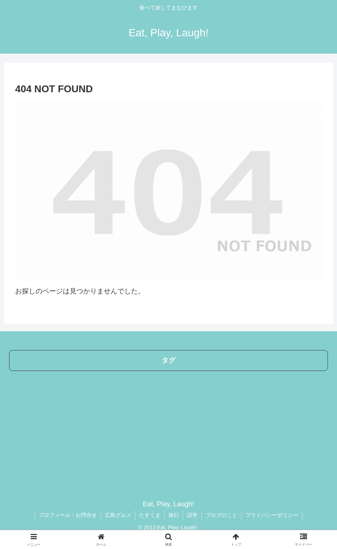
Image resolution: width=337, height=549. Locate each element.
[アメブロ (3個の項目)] (310, 441)
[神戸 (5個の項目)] (315, 415)
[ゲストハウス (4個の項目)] (178, 428)
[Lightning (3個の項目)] (42, 453)
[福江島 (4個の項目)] (287, 428)
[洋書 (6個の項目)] (288, 415)
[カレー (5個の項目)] (24, 428)
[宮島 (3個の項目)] (281, 441)
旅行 (173, 515)
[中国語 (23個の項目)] (61, 402)
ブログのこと (221, 515)
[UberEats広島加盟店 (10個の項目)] (38, 415)
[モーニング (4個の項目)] (136, 428)
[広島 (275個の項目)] (22, 377)
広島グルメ (118, 515)
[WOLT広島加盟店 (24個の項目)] (234, 389)
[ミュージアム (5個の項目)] (95, 428)
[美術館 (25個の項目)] (190, 389)
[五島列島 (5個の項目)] (56, 428)
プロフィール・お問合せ (68, 515)
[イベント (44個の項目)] (175, 377)
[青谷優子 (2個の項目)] (230, 453)
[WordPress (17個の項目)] (190, 402)
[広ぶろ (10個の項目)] (158, 415)
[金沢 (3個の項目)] (186, 441)
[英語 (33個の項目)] (280, 377)
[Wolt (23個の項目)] (313, 389)
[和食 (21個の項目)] (121, 402)
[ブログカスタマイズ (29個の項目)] (114, 389)
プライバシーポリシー (271, 515)
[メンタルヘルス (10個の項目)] (118, 415)
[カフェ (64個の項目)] (80, 377)
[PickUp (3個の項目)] (214, 441)
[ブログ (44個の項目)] (141, 377)
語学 (192, 515)
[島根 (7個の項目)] (262, 415)
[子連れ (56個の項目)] (111, 377)
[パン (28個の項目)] (159, 389)
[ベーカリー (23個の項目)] (28, 402)
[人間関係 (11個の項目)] (282, 402)
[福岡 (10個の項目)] (81, 415)
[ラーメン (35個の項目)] (249, 377)
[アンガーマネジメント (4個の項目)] (74, 441)
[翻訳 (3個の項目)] (103, 453)
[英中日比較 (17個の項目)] (152, 402)
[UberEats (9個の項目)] (191, 415)
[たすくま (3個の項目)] (164, 453)
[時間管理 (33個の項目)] (310, 377)
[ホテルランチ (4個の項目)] (127, 441)
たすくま (150, 515)
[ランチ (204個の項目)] (50, 377)
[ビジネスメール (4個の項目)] (248, 428)
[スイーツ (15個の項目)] (225, 402)
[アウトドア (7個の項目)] (230, 415)
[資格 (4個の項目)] (315, 428)
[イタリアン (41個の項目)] (212, 377)
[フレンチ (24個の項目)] (280, 389)
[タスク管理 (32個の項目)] (30, 389)
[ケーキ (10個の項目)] (313, 402)
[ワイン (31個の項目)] (68, 389)
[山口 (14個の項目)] (253, 402)
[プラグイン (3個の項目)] (249, 441)
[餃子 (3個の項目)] (161, 441)
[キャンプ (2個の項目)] (295, 453)
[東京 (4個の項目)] (212, 428)
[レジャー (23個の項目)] (92, 402)
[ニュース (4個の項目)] (26, 441)
